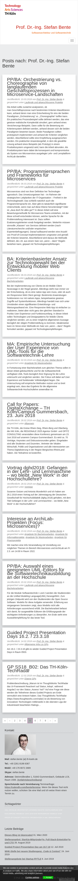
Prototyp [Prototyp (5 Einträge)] (25, 817)
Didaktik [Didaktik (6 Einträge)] (41, 810)
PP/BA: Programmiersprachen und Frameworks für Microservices (38, 175)
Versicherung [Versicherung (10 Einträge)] (54, 817)
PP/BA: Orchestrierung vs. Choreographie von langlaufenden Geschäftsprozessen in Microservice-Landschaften (35, 87)
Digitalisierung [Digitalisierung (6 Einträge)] (51, 810)
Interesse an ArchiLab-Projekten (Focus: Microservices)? (30, 522)
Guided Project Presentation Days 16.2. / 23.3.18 (36, 634)
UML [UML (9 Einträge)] (46, 817)
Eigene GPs (30, 678)
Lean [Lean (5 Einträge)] (27, 813)
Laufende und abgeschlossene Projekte (43, 102)
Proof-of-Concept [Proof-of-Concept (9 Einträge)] (13, 817)
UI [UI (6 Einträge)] (43, 817)
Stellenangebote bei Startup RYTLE (23, 859)
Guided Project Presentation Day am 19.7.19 (27, 847)
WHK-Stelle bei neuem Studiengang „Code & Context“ (33, 851)
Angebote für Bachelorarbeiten (39, 534)
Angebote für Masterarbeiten (38, 363)
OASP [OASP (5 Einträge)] (60, 813)
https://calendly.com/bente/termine (23, 787)
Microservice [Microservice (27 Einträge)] (43, 813)
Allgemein (29, 423)
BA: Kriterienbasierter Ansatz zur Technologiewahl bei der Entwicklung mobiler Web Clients (37, 264)
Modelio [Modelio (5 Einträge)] (53, 813)
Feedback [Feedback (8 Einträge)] (20, 813)
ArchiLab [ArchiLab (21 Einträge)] (12, 810)
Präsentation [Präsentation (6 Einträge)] (36, 817)
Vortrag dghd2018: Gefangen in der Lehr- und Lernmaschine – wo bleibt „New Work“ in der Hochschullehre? (39, 473)
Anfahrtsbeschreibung (29, 780)
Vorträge (28, 487)
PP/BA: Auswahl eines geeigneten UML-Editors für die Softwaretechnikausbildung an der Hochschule (39, 571)
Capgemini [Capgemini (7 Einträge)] (32, 810)
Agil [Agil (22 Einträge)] (6, 810)
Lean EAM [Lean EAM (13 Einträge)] (33, 813)
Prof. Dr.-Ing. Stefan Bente (49, 99)
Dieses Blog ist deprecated (19, 835)
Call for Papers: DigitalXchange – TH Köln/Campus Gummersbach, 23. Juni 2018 (37, 410)
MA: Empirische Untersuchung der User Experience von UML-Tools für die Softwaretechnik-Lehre (38, 349)
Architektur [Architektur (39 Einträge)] (22, 810)
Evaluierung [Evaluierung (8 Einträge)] (10, 813)
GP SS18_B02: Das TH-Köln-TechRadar (37, 668)
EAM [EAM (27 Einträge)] (60, 810)
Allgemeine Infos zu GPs (36, 644)
